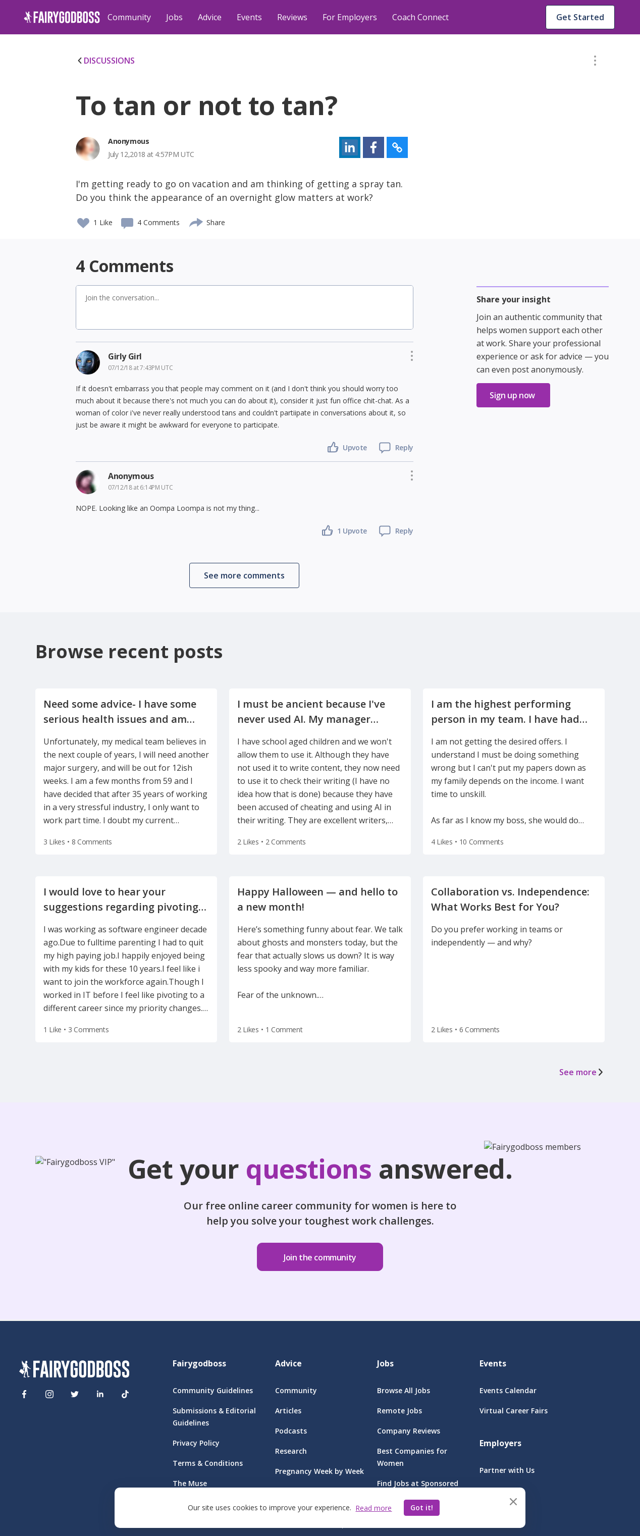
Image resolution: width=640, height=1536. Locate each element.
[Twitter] (75, 1394)
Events (249, 17)
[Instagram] (49, 1394)
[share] (196, 221)
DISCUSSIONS (105, 61)
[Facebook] (24, 1394)
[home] (62, 17)
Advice (210, 17)
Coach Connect (420, 17)
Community (129, 17)
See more (582, 1072)
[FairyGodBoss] (74, 1370)
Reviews (292, 17)
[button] (595, 62)
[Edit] (595, 63)
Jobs (174, 17)
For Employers (350, 17)
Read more (373, 1508)
